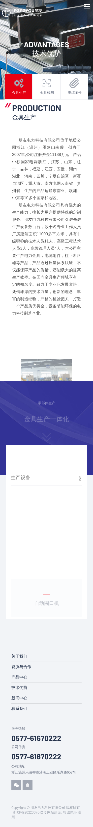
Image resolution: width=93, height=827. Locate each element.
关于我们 (19, 656)
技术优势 (19, 687)
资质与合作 (21, 667)
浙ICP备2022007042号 (29, 812)
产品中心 (19, 677)
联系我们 (19, 708)
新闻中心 (19, 698)
